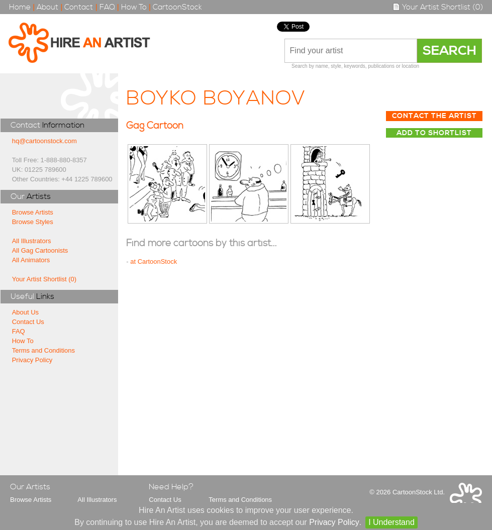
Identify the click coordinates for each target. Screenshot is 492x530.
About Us (25, 312)
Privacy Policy (32, 360)
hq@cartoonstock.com (44, 141)
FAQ (107, 7)
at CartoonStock (153, 261)
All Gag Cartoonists (40, 250)
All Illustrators (31, 241)
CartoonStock (177, 7)
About (47, 7)
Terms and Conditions (43, 350)
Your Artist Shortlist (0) (437, 7)
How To (134, 7)
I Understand (391, 522)
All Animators (31, 260)
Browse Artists (32, 212)
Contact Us (28, 322)
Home (20, 7)
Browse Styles (32, 222)
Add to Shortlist (434, 133)
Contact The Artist (434, 116)
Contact (78, 7)
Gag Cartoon (154, 126)
